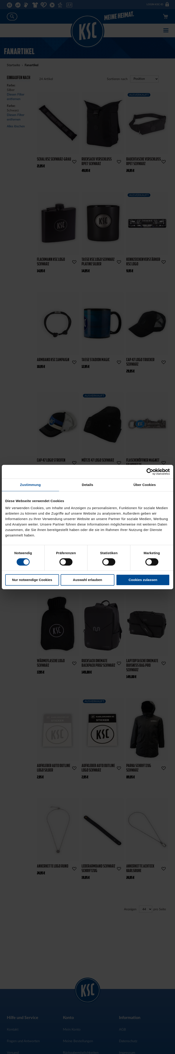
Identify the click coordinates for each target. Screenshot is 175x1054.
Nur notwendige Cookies (32, 580)
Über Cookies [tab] (145, 485)
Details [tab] (87, 485)
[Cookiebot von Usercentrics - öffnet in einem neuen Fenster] (150, 471)
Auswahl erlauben (87, 580)
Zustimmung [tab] (30, 485)
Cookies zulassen (143, 580)
